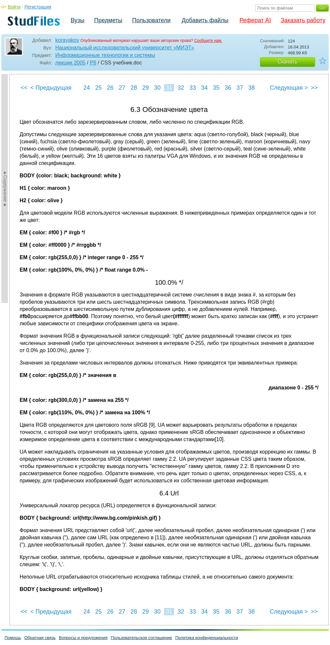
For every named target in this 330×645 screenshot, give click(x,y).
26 (110, 87)
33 (192, 87)
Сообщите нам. (208, 41)
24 (86, 87)
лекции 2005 (70, 62)
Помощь (13, 637)
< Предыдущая (51, 87)
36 (228, 87)
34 (204, 87)
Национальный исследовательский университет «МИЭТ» (124, 47)
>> (314, 87)
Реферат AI (255, 20)
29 (145, 87)
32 (181, 87)
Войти (14, 6)
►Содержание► (5, 188)
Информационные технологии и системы (105, 55)
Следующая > (289, 87)
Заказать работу (303, 20)
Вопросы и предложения (83, 637)
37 (239, 87)
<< (24, 87)
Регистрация (38, 6)
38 (251, 87)
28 (133, 87)
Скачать (287, 61)
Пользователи (151, 20)
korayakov (67, 40)
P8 (93, 62)
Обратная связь (40, 637)
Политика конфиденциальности (206, 637)
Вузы (77, 20)
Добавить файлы (205, 20)
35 (216, 87)
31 (169, 87)
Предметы (108, 20)
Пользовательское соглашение (141, 637)
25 (98, 87)
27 (122, 87)
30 (157, 87)
